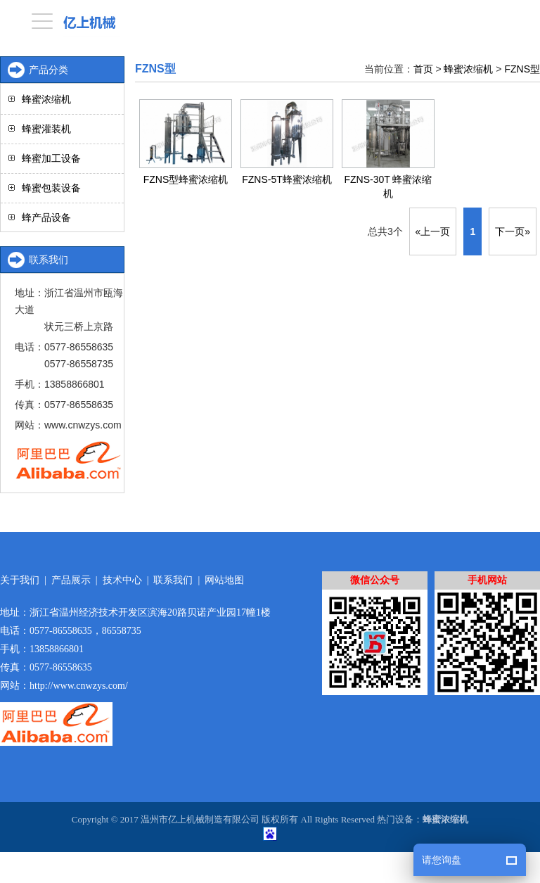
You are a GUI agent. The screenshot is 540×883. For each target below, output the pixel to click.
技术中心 (122, 580)
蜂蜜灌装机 (46, 128)
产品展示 (71, 580)
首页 (423, 69)
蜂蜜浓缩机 (468, 69)
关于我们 (19, 580)
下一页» (512, 231)
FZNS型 (522, 69)
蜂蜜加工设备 (51, 158)
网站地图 (224, 580)
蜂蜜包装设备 (51, 187)
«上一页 (433, 231)
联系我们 (173, 580)
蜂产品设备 (46, 217)
